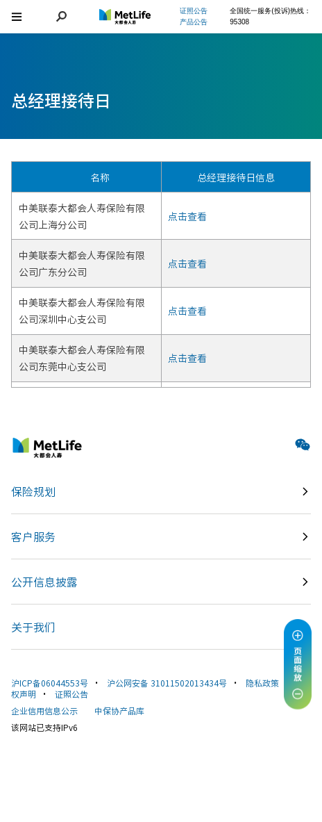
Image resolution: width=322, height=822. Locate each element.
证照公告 (71, 694)
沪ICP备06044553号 (49, 683)
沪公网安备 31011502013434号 (167, 683)
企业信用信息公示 (44, 710)
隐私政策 (262, 683)
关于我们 (33, 626)
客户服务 (33, 536)
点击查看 (187, 216)
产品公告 (193, 22)
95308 (239, 22)
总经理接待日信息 (236, 177)
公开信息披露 (44, 581)
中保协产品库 (119, 710)
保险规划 (33, 491)
